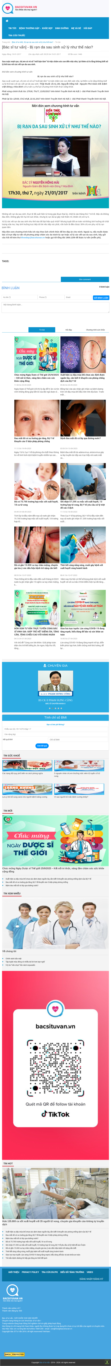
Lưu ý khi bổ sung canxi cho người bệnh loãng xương (24, 797)
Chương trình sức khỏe (95, 329)
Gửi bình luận (101, 297)
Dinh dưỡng (62, 28)
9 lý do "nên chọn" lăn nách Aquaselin (20, 965)
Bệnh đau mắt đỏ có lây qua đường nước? (80, 438)
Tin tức (12, 28)
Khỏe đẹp (47, 28)
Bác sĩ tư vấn (45, 1362)
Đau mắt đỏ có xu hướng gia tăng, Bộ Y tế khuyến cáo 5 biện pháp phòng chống (34, 440)
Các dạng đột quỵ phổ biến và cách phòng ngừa (22, 773)
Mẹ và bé (76, 28)
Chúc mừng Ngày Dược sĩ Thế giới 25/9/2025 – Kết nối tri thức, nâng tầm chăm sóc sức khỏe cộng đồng (36, 377)
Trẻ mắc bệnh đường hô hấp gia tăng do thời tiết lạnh (26, 1258)
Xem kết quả (42, 746)
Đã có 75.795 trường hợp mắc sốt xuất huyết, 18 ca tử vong (36, 503)
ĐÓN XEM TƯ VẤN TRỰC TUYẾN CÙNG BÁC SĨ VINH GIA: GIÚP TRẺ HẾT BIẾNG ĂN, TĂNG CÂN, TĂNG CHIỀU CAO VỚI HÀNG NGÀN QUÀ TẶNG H (36, 632)
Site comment (85, 279)
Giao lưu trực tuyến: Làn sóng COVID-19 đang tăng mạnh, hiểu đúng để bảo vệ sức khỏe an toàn (82, 631)
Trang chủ (6, 42)
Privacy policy (30, 1272)
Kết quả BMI (8, 739)
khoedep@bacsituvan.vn (33, 237)
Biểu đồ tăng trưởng (72, 1272)
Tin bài (42, 329)
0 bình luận (104, 286)
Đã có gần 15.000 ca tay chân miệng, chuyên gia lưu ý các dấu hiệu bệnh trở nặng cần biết (36, 566)
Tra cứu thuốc (16, 35)
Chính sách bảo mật (13, 958)
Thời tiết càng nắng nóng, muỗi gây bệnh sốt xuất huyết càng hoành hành (81, 566)
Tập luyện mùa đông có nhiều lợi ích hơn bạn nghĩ (25, 962)
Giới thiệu (13, 1272)
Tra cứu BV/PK (50, 1272)
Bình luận (11, 288)
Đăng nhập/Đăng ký (91, 1278)
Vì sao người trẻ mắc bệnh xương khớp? (71, 797)
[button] (29, 28)
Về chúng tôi (9, 951)
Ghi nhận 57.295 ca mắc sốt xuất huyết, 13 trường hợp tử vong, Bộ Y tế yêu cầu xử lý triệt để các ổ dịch (82, 504)
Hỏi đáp (88, 28)
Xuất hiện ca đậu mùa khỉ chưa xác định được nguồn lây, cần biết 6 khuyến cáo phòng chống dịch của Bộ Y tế (82, 377)
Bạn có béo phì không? (55, 724)
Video (90, 1272)
